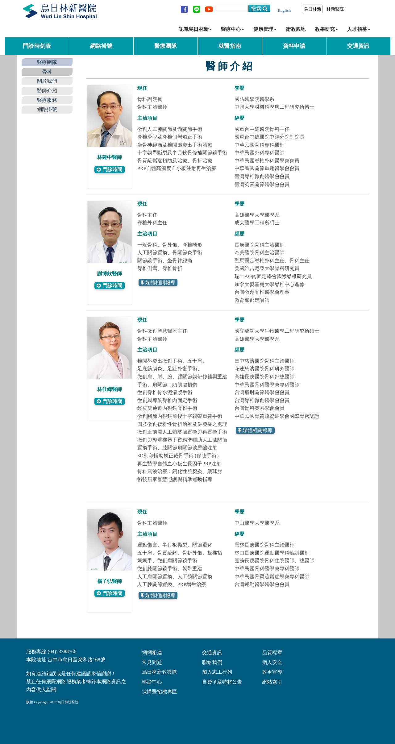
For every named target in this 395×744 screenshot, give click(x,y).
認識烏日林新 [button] (195, 29)
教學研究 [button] (326, 29)
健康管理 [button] (264, 29)
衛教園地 (296, 29)
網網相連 (152, 652)
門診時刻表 (37, 46)
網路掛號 (101, 46)
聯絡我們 (212, 662)
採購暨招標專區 (159, 691)
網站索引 (272, 681)
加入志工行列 (217, 672)
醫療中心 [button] (232, 29)
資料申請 (294, 46)
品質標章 (272, 652)
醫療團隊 (165, 46)
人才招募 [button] (358, 29)
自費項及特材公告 (222, 681)
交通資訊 (358, 46)
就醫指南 (229, 46)
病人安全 (272, 662)
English (284, 10)
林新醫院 (335, 8)
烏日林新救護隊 (159, 672)
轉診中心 (152, 681)
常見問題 (152, 662)
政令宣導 (272, 672)
